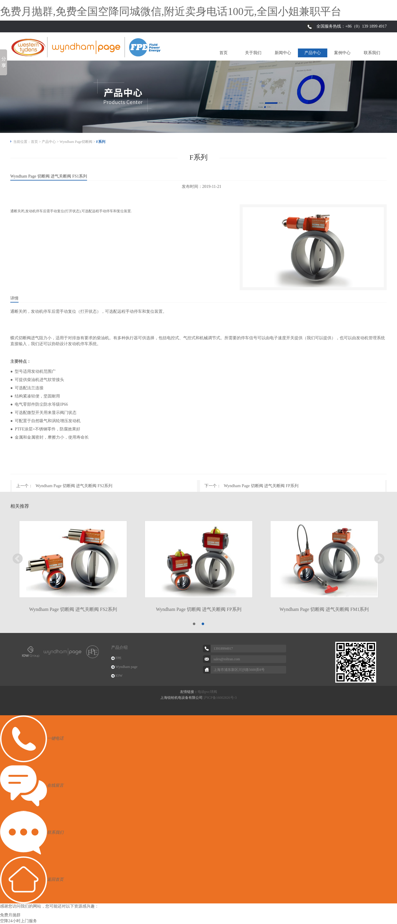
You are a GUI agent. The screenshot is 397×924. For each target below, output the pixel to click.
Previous (18, 559)
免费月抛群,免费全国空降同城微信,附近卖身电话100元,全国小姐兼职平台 (170, 11)
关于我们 (253, 53)
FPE (119, 658)
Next (379, 559)
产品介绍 (119, 647)
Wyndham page (127, 667)
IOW (119, 676)
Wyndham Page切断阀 (76, 142)
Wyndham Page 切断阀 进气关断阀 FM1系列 (324, 609)
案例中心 (342, 53)
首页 (223, 53)
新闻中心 (283, 53)
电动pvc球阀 (207, 692)
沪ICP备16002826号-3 (220, 698)
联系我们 (372, 53)
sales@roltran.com (226, 659)
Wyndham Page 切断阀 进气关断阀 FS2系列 (74, 486)
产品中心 (312, 53)
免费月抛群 (10, 915)
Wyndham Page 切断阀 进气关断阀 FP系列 (261, 486)
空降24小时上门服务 (18, 921)
